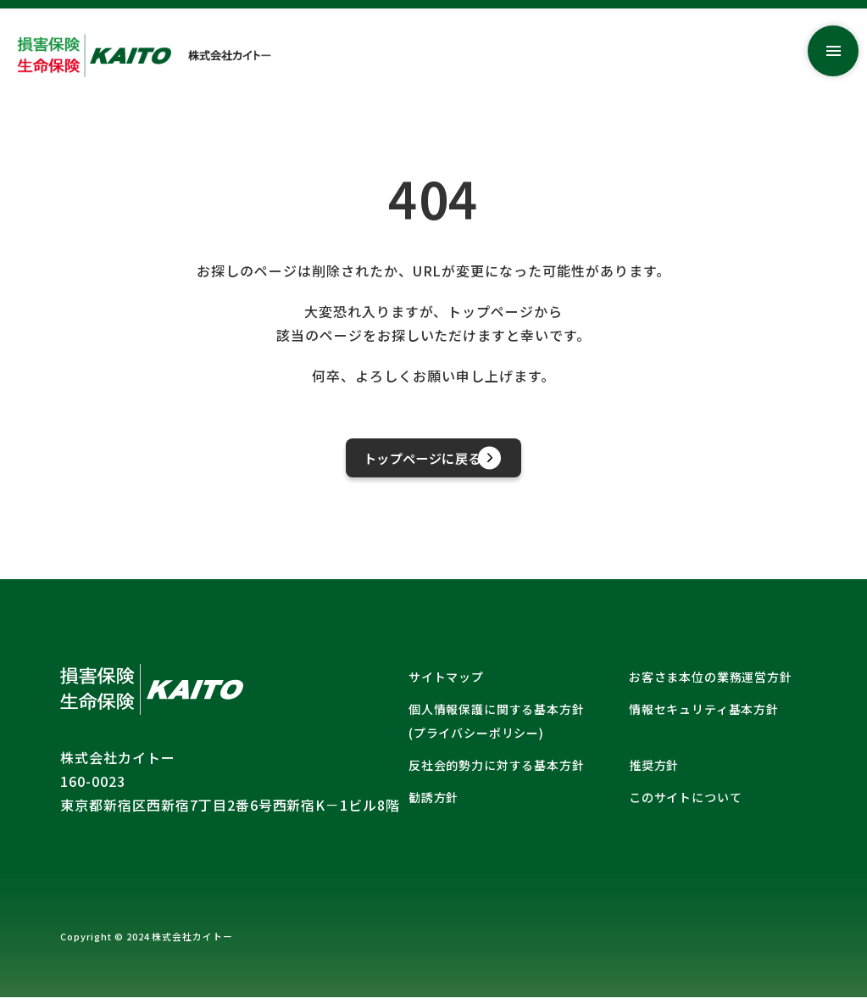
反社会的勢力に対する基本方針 (496, 771)
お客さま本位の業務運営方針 (710, 683)
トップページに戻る (446, 460)
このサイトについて (685, 803)
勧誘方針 (433, 803)
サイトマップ (446, 683)
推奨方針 (654, 771)
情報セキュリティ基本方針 (704, 715)
